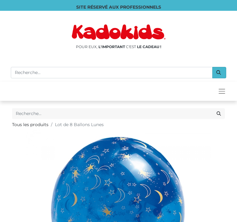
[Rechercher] (219, 72)
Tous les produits (30, 124)
